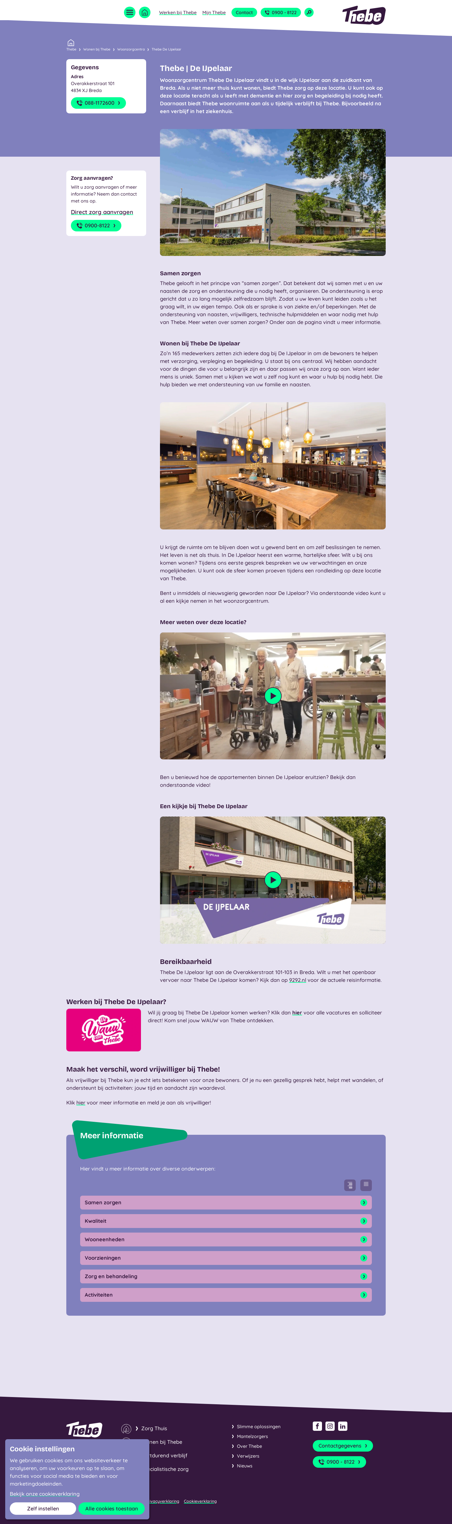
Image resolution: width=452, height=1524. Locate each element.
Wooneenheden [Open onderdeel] (226, 1239)
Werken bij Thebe (178, 12)
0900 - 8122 (281, 12)
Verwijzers (248, 1456)
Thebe (71, 48)
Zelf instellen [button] (43, 1508)
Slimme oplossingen (258, 1426)
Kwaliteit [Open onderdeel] (226, 1221)
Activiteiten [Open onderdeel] (226, 1294)
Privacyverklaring (162, 1501)
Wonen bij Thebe (96, 49)
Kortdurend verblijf (164, 1455)
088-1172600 (99, 103)
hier (297, 1012)
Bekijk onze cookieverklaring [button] (45, 1494)
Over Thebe (249, 1446)
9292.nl (297, 980)
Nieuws (245, 1466)
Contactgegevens (343, 1446)
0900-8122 (97, 225)
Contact (244, 12)
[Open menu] (129, 12)
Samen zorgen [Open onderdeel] (226, 1202)
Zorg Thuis (154, 1428)
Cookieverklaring (200, 1501)
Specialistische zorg (165, 1469)
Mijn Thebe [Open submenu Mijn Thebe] (214, 12)
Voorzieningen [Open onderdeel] (226, 1258)
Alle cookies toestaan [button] (111, 1508)
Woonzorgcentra (131, 49)
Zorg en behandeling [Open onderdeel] (226, 1276)
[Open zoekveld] (309, 12)
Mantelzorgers (252, 1436)
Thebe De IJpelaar (166, 49)
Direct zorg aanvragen (102, 212)
